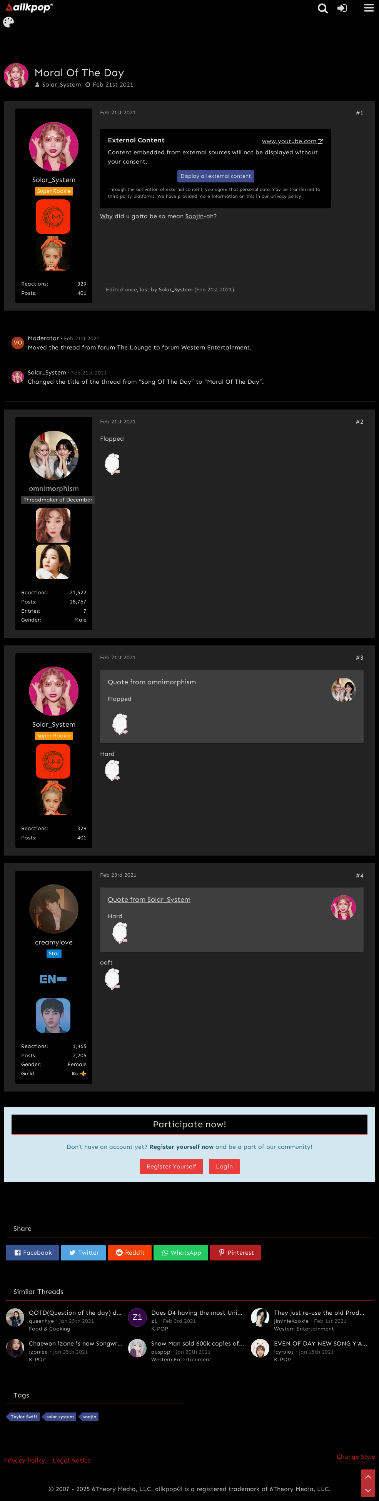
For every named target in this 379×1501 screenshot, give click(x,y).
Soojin (194, 216)
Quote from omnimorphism (152, 682)
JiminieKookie (291, 1321)
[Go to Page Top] (368, 1476)
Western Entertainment (215, 347)
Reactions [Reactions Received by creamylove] (34, 1046)
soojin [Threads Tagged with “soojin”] (89, 1416)
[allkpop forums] (28, 7)
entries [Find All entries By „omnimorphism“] (30, 611)
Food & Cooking (49, 1328)
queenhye (41, 1321)
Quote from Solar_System (149, 899)
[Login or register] (342, 8)
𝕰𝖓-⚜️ (79, 1073)
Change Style (356, 1456)
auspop (160, 1352)
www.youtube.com (289, 141)
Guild (27, 1073)
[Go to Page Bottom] (368, 1490)
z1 (154, 1321)
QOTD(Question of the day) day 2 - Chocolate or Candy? (113, 1312)
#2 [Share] (360, 421)
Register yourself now (182, 1146)
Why (106, 216)
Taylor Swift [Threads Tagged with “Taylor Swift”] (24, 1416)
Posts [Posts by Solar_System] (28, 293)
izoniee (38, 1352)
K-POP (159, 1328)
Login (224, 1166)
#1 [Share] (360, 113)
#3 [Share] (360, 657)
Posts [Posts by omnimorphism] (28, 601)
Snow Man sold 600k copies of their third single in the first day (243, 1343)
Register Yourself (171, 1166)
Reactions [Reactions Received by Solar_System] (34, 284)
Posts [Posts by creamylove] (28, 1055)
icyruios (284, 1352)
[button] (369, 7)
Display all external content (215, 176)
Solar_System (61, 84)
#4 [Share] (360, 875)
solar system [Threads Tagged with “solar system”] (60, 1416)
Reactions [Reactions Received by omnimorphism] (34, 592)
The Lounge (134, 347)
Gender (30, 620)
